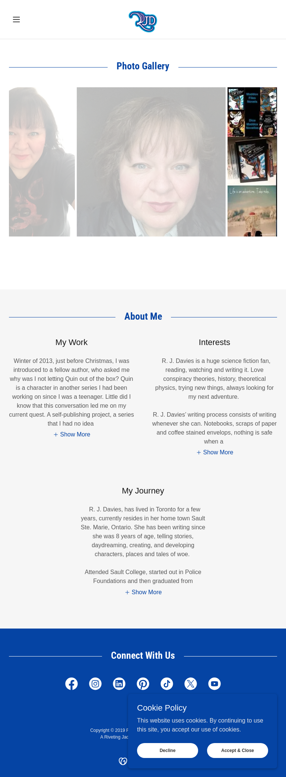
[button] (29, 19)
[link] (143, 19)
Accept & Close (237, 750)
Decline (168, 750)
